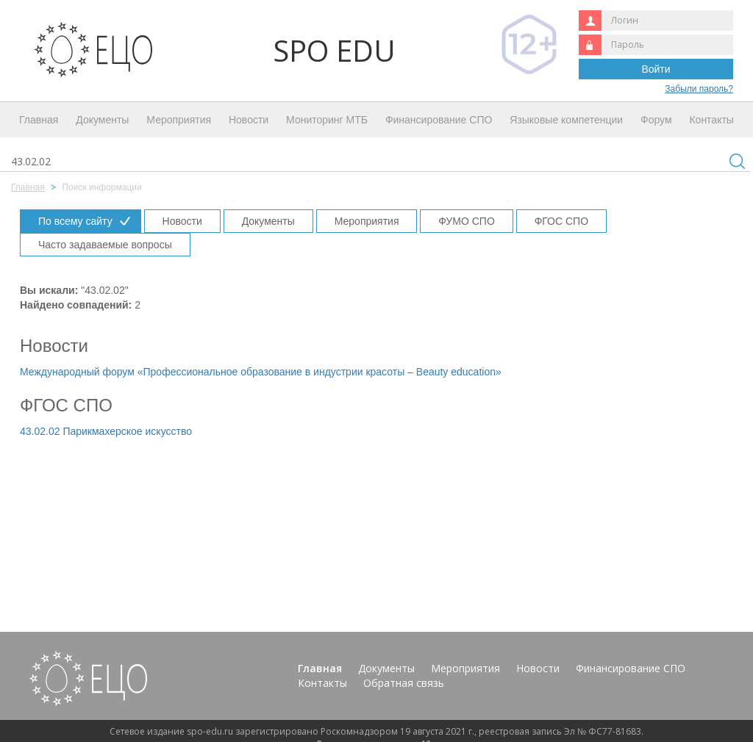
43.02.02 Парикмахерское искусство (106, 431)
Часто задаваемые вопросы (105, 245)
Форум (656, 120)
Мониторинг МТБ (327, 120)
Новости (248, 120)
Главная (38, 120)
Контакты (711, 120)
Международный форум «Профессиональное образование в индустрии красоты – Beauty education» (261, 372)
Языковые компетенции (566, 120)
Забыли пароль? (699, 89)
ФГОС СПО (561, 221)
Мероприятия (178, 120)
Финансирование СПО (438, 120)
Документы (102, 120)
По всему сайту (75, 221)
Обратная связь (403, 683)
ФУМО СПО (466, 221)
